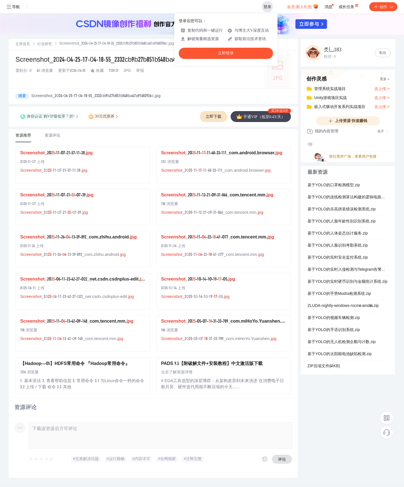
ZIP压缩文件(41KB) (323, 366)
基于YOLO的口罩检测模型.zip (333, 185)
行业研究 (44, 44)
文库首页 (22, 44)
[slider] (41, 459)
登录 (267, 6)
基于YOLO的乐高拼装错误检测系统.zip (341, 210)
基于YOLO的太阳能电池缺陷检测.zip (339, 354)
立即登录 (226, 53)
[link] (22, 44)
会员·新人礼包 (302, 6)
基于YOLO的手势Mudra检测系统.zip (339, 294)
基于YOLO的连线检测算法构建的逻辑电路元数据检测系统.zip (347, 197)
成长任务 (349, 5)
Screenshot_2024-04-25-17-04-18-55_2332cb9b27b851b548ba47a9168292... (110, 60)
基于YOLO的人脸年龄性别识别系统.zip (341, 222)
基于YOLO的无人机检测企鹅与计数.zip (341, 342)
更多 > (384, 79)
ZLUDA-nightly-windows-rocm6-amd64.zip (343, 306)
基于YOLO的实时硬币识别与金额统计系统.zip (347, 282)
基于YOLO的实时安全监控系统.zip (337, 258)
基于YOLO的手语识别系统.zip (333, 330)
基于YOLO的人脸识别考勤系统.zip (337, 246)
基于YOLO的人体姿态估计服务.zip (337, 234)
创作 (383, 6)
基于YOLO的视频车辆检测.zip (333, 318)
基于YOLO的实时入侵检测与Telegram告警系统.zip (347, 270)
